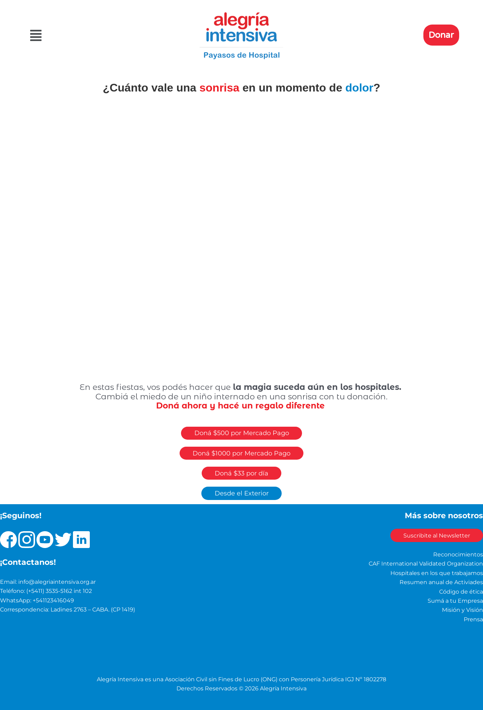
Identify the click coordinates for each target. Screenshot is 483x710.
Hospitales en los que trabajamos (436, 573)
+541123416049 (53, 600)
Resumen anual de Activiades (441, 582)
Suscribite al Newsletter (435, 535)
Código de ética (461, 591)
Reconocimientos (458, 554)
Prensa (473, 619)
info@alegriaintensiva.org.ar (57, 582)
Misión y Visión (462, 610)
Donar (441, 35)
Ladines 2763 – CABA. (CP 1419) (93, 610)
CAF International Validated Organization (426, 564)
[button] (95, 36)
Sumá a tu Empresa (455, 600)
